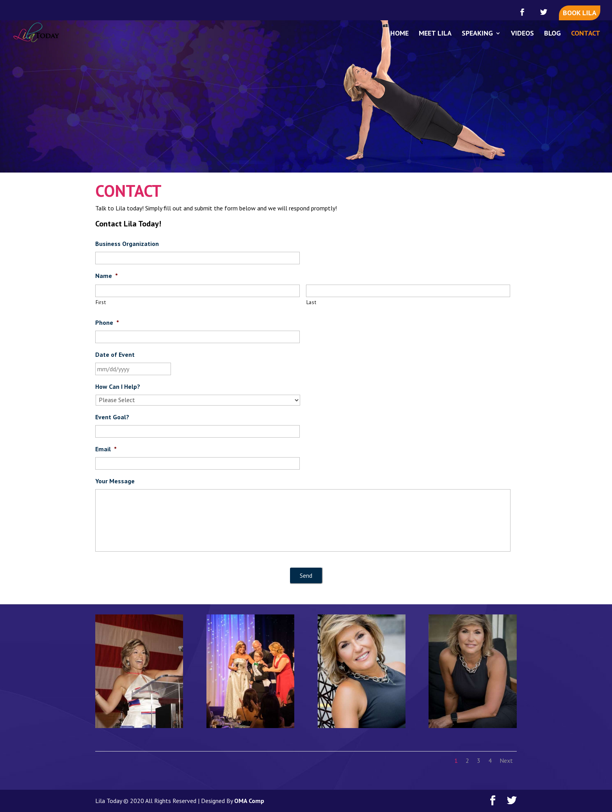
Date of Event (115, 354)
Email (106, 449)
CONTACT (585, 33)
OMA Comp (249, 801)
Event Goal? (112, 417)
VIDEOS (522, 33)
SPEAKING (477, 33)
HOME (399, 33)
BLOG (552, 33)
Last (311, 302)
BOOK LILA (579, 12)
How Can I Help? (117, 386)
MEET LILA (435, 33)
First (101, 302)
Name (106, 276)
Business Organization (127, 244)
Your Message (115, 481)
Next (506, 760)
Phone (107, 322)
